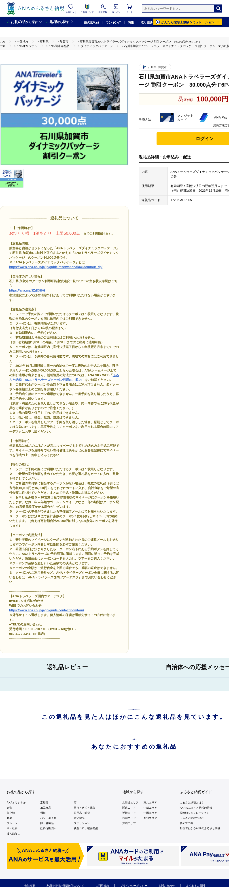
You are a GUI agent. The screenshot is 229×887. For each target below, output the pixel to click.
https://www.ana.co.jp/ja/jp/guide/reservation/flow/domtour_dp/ (55, 267)
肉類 (9, 807)
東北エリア (150, 802)
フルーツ (12, 823)
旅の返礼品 (91, 22)
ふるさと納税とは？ (192, 802)
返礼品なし (13, 833)
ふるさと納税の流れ (192, 818)
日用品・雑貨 (82, 812)
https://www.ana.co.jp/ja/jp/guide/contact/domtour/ (46, 610)
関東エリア (129, 807)
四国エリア (129, 818)
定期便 (44, 802)
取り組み (147, 22)
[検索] (218, 8)
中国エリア (150, 812)
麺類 (43, 812)
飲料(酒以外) (47, 828)
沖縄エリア (129, 823)
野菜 (9, 818)
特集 (131, 22)
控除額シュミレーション (194, 812)
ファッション (82, 823)
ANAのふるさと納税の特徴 (196, 807)
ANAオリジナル (16, 802)
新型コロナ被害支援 (86, 828)
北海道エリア (130, 802)
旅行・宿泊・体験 (84, 807)
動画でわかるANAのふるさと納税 (200, 828)
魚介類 (11, 812)
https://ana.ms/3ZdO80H (27, 290)
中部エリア (150, 807)
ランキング (113, 22)
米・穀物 (12, 828)
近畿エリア (129, 812)
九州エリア (150, 818)
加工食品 (45, 807)
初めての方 (186, 823)
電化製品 (79, 818)
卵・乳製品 (47, 823)
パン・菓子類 (48, 818)
